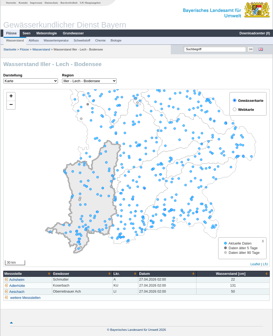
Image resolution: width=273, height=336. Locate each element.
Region (68, 75)
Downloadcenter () (254, 33)
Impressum (36, 2)
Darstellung (12, 75)
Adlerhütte (14, 286)
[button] (11, 97)
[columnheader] (27, 273)
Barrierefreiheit (68, 2)
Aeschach (14, 292)
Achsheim (14, 280)
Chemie (100, 40)
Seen (26, 33)
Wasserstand (15, 40)
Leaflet (255, 264)
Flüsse (11, 33)
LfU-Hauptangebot (90, 2)
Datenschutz (51, 2)
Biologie (115, 40)
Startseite (11, 2)
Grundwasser (73, 33)
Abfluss (33, 40)
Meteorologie (46, 33)
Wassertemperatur (56, 40)
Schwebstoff (81, 40)
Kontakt (22, 2)
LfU (265, 264)
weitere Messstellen (25, 298)
